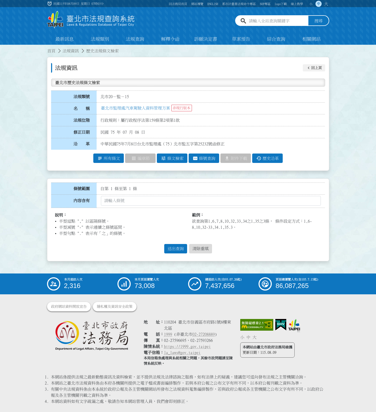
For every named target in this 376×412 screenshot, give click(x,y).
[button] (314, 67)
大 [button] (326, 4)
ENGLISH (212, 3)
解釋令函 (170, 39)
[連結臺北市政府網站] (294, 325)
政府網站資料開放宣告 (69, 306)
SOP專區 (265, 3)
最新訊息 (64, 39)
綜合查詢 (276, 39)
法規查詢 (135, 39)
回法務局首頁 (178, 3)
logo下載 (281, 3)
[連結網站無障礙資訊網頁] (256, 325)
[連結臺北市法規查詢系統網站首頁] (91, 19)
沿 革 (81, 144)
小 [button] (310, 3)
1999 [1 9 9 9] (168, 334)
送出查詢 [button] (176, 249)
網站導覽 (197, 3)
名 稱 (81, 108)
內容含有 (81, 201)
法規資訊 (71, 51)
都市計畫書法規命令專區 (239, 3)
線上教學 (297, 3)
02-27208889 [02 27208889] (203, 334)
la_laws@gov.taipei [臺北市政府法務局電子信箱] (182, 352)
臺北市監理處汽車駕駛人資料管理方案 (135, 108)
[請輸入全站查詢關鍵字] (277, 21)
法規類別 (100, 39)
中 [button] (318, 4)
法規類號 (81, 97)
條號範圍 (81, 189)
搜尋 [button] (318, 21)
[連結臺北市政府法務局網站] (91, 335)
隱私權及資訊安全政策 (114, 306)
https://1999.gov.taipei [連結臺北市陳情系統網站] (187, 346)
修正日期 (81, 132)
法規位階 (81, 120)
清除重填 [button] (200, 249)
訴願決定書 (205, 39)
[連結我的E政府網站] (280, 325)
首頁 (51, 51)
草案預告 (241, 39)
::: (3, 48)
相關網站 (311, 39)
